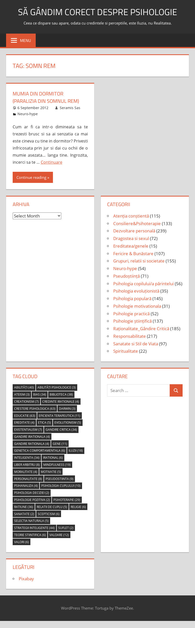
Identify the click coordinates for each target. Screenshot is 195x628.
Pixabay (26, 578)
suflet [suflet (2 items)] (65, 527)
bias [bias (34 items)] (39, 394)
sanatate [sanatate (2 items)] (24, 513)
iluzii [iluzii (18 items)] (76, 450)
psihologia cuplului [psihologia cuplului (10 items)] (61, 485)
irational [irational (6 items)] (53, 457)
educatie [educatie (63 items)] (24, 415)
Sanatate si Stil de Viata (135, 343)
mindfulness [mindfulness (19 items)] (57, 464)
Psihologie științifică (132, 321)
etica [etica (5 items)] (44, 422)
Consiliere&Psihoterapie (137, 223)
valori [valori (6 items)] (21, 541)
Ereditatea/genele (130, 245)
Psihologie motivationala (137, 305)
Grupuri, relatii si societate (139, 260)
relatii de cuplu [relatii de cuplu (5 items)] (52, 506)
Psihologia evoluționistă (136, 291)
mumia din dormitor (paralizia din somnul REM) (46, 97)
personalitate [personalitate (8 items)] (28, 478)
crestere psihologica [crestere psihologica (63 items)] (34, 408)
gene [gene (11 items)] (60, 443)
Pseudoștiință (126, 275)
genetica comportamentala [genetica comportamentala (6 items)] (39, 450)
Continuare (51, 161)
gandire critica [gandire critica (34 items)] (61, 429)
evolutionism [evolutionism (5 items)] (67, 422)
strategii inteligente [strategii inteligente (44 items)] (34, 527)
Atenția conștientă (131, 215)
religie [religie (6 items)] (78, 506)
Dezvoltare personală (134, 230)
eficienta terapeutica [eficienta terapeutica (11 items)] (59, 415)
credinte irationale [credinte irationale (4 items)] (60, 401)
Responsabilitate (129, 336)
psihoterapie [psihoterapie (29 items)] (66, 499)
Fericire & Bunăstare (133, 253)
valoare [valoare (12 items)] (59, 534)
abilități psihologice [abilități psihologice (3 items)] (56, 387)
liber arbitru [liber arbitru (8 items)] (27, 464)
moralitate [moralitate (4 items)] (25, 471)
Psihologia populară (132, 298)
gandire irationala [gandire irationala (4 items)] (32, 436)
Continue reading (31, 176)
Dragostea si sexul (131, 238)
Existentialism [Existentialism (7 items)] (28, 429)
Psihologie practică (131, 313)
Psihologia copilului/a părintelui (143, 283)
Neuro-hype (27, 113)
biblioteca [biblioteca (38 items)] (61, 394)
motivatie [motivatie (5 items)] (51, 471)
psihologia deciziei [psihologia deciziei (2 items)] (31, 492)
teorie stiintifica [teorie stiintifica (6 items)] (30, 534)
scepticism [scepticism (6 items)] (49, 513)
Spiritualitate (125, 351)
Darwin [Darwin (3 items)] (67, 408)
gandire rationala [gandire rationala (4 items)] (31, 443)
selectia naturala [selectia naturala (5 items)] (31, 520)
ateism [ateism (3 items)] (22, 394)
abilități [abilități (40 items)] (24, 387)
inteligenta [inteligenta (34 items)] (27, 457)
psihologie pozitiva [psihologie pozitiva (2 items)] (32, 499)
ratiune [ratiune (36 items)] (23, 506)
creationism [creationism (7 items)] (26, 401)
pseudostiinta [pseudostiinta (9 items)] (59, 478)
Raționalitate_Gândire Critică (141, 328)
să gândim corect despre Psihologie (97, 12)
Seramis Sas (70, 107)
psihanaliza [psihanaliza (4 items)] (26, 485)
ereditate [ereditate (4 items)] (24, 422)
